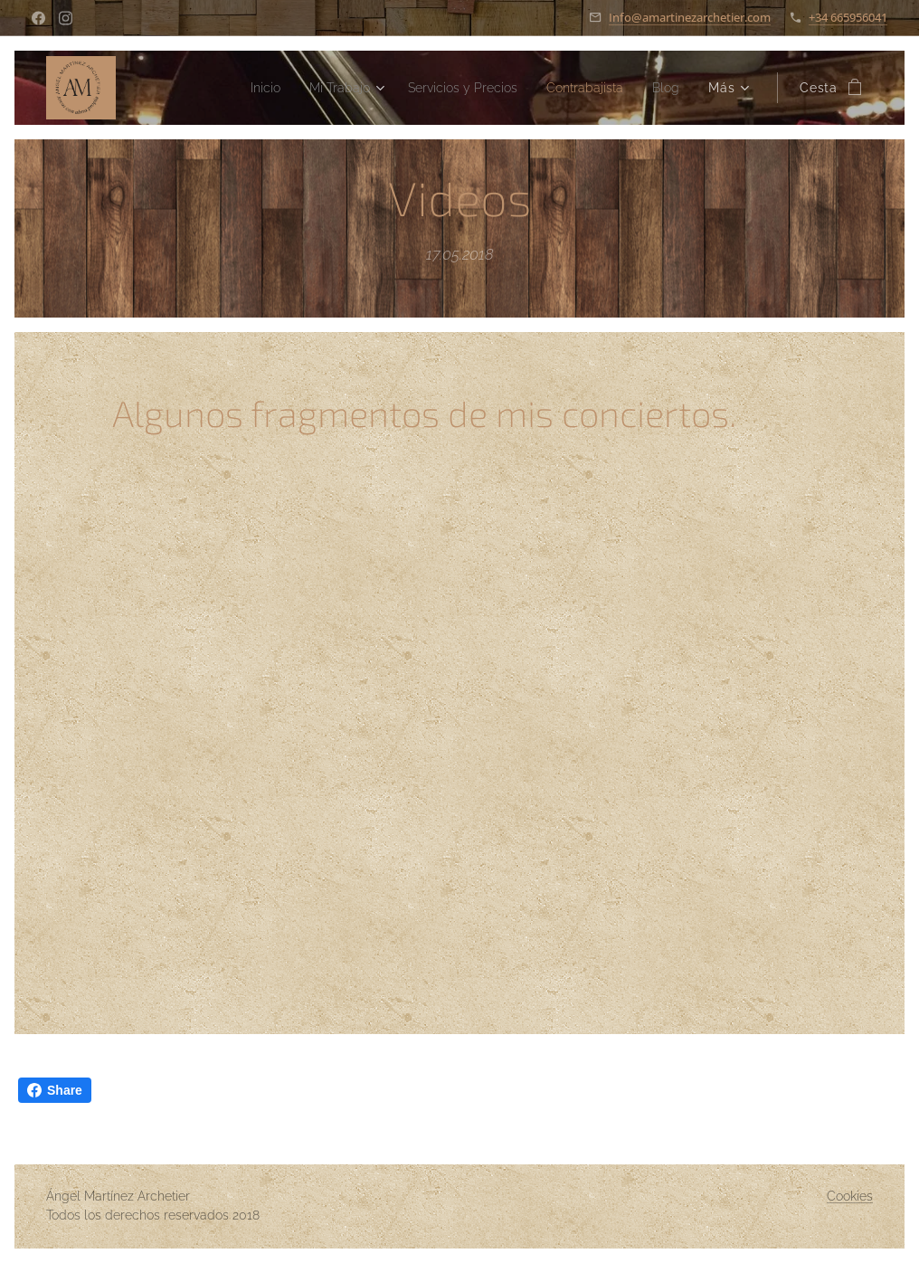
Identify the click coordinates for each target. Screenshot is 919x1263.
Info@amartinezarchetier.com (690, 17)
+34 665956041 (848, 17)
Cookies (850, 1196)
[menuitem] (230, 87)
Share (54, 1090)
